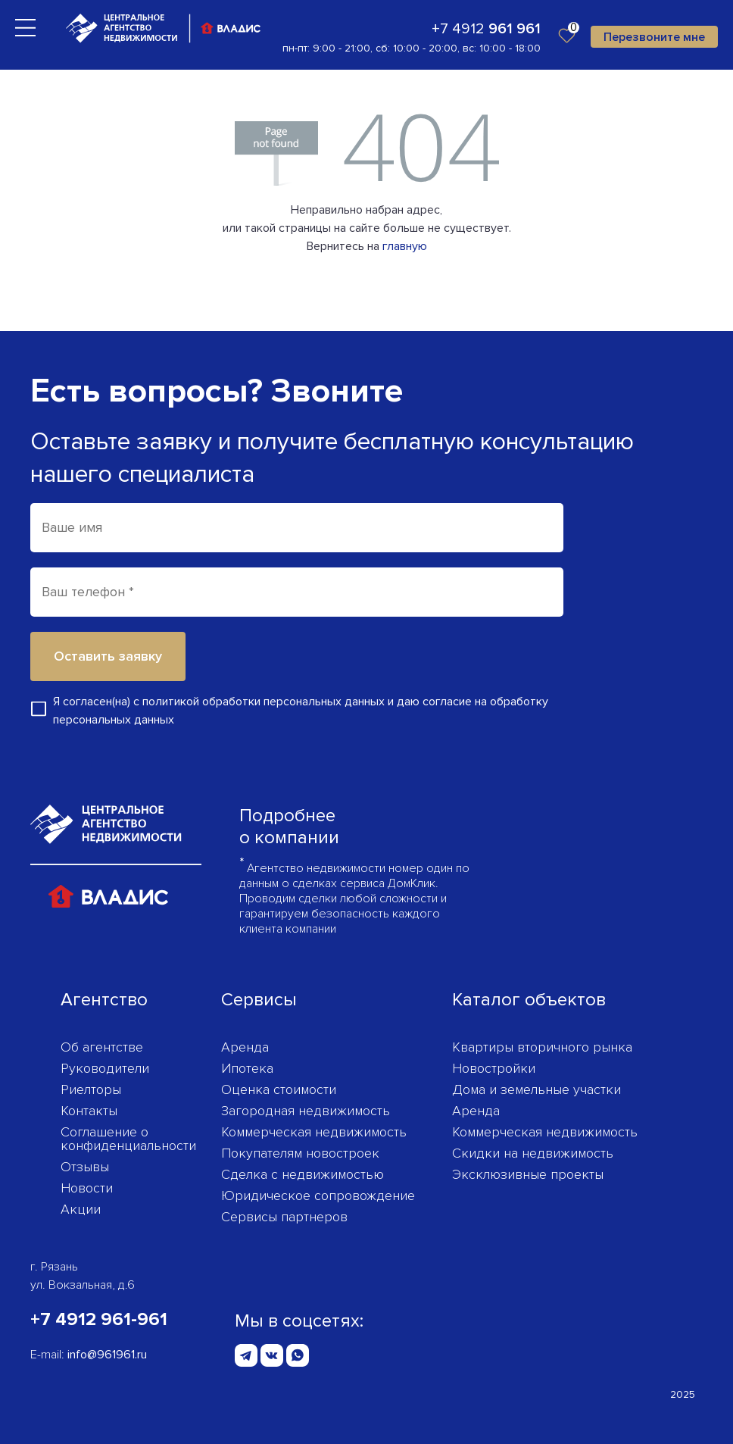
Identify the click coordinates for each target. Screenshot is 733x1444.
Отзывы (85, 1166)
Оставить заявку (108, 656)
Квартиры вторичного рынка (542, 1047)
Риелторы (91, 1089)
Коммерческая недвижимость (314, 1132)
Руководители (105, 1068)
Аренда (245, 1047)
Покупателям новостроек (300, 1153)
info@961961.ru (107, 1354)
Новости (87, 1188)
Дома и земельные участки (536, 1089)
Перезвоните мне (654, 37)
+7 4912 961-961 (98, 1319)
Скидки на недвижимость (532, 1153)
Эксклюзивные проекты (528, 1174)
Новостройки (493, 1068)
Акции (81, 1209)
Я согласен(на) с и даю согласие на (300, 710)
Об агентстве (102, 1047)
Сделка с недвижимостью (302, 1174)
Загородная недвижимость (305, 1110)
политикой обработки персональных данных (263, 701)
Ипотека (247, 1068)
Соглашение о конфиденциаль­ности (128, 1139)
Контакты (89, 1110)
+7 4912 (486, 29)
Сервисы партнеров (284, 1216)
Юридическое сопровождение (318, 1195)
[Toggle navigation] (25, 26)
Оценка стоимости (278, 1089)
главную (404, 246)
